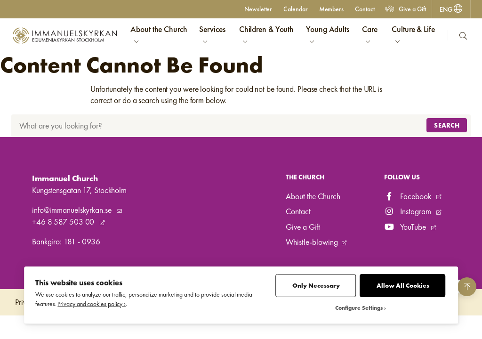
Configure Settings (359, 308)
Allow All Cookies (403, 286)
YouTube (406, 227)
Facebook (408, 196)
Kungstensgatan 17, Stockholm (79, 190)
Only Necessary (316, 286)
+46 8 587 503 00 (64, 222)
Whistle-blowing (311, 242)
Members (331, 9)
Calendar (295, 9)
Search (446, 125)
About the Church (313, 196)
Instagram (408, 211)
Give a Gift (406, 9)
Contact (364, 9)
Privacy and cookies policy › (91, 304)
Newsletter (258, 9)
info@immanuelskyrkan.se (72, 210)
